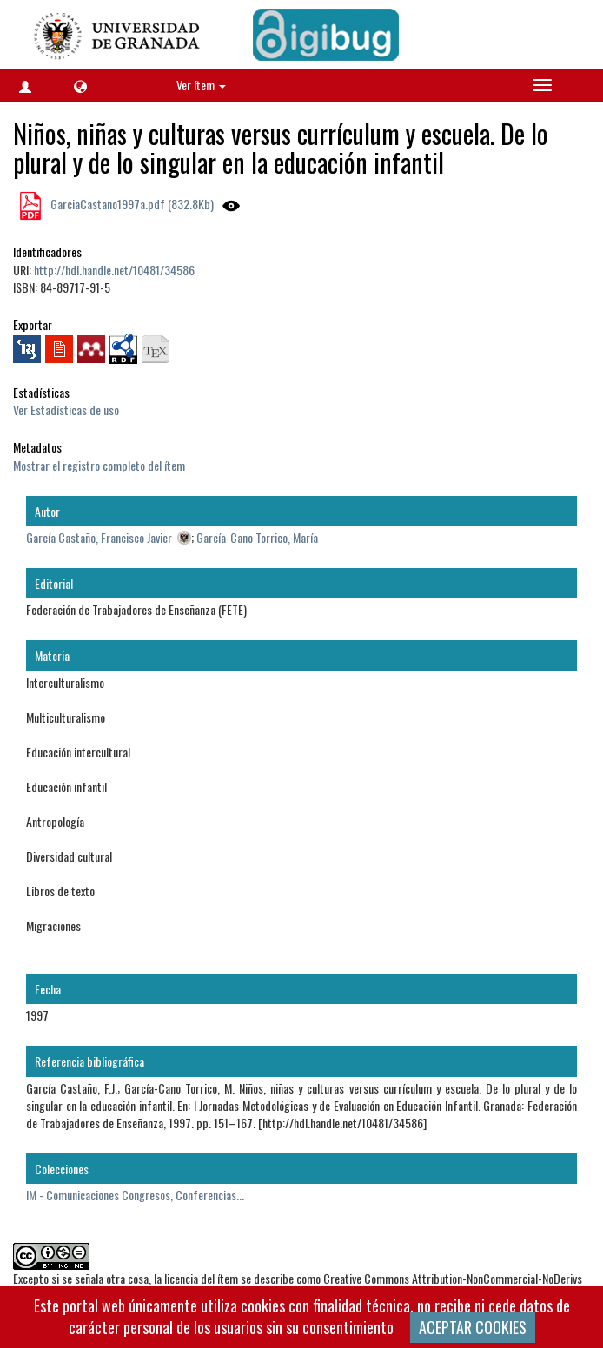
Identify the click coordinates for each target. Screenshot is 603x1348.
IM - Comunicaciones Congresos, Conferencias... (135, 1195)
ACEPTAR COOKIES (473, 1327)
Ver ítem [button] (201, 85)
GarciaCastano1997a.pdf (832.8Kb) (131, 204)
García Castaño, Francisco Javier (99, 537)
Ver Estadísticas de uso (66, 409)
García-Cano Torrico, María (257, 537)
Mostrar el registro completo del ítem (99, 465)
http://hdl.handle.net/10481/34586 (114, 270)
